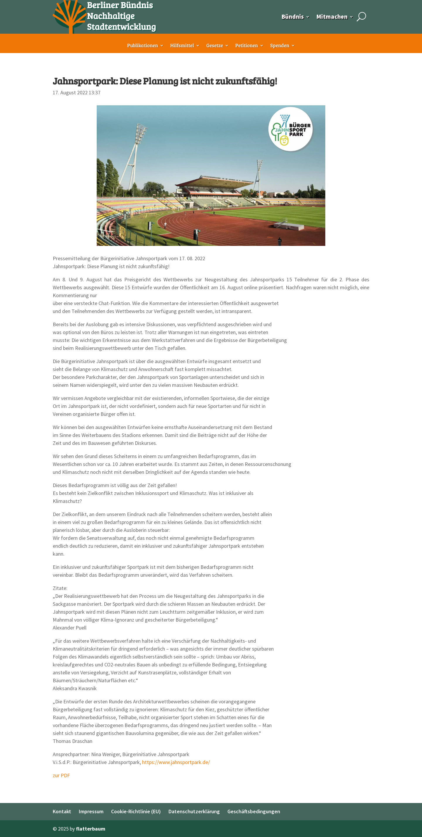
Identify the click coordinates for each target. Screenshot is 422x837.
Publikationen (142, 46)
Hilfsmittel (182, 46)
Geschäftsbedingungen (253, 811)
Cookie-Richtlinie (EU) (136, 811)
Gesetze (214, 46)
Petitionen (246, 46)
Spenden (279, 46)
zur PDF (61, 775)
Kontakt (62, 811)
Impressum (91, 811)
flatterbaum (90, 828)
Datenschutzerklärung (194, 811)
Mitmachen (332, 17)
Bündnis (292, 17)
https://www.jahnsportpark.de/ (176, 762)
